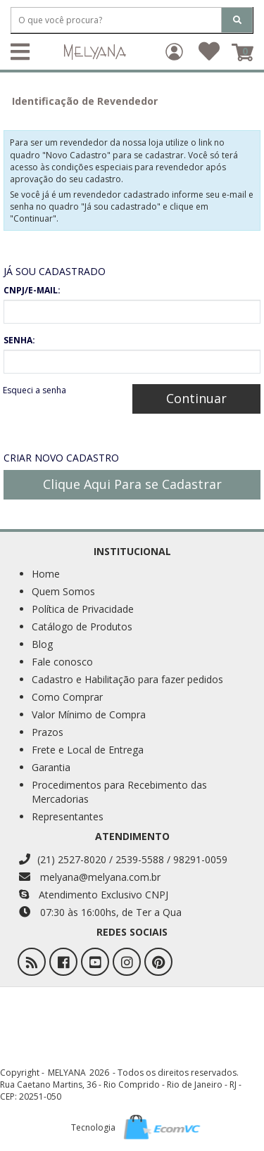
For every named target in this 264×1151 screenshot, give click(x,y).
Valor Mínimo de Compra (89, 714)
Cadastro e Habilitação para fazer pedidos (127, 679)
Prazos (47, 732)
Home (46, 573)
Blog (42, 644)
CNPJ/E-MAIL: (32, 290)
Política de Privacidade (83, 609)
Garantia (51, 767)
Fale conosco (62, 661)
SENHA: (19, 340)
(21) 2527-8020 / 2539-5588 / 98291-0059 (123, 859)
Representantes (67, 816)
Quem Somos (63, 591)
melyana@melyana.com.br (90, 877)
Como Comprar (67, 697)
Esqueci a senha (34, 390)
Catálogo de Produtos (82, 626)
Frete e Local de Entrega (88, 749)
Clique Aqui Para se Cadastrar (132, 484)
